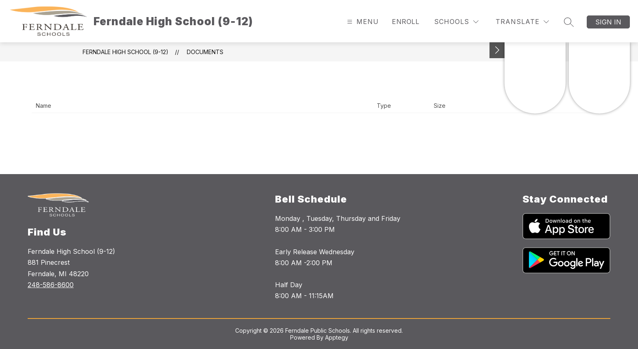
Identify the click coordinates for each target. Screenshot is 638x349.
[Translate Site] (522, 22)
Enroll (405, 21)
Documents (205, 51)
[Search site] (569, 22)
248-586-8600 (51, 285)
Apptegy (336, 337)
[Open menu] (362, 22)
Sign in (608, 22)
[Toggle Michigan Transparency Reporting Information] (497, 50)
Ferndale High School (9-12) (125, 51)
